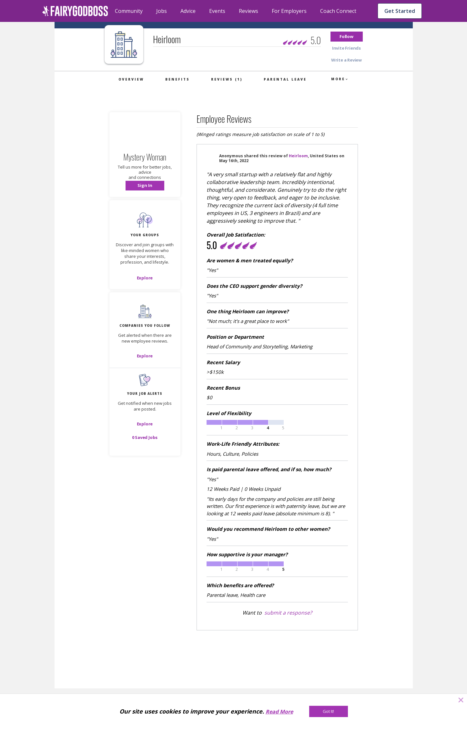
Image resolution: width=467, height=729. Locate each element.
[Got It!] (328, 711)
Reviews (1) (226, 79)
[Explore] (145, 278)
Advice (188, 11)
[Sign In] (145, 185)
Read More (279, 711)
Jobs (161, 11)
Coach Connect (338, 11)
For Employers (289, 11)
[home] (75, 11)
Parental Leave (285, 79)
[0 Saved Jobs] (145, 437)
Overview (131, 79)
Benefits (177, 79)
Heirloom (298, 156)
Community (129, 11)
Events (217, 11)
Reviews (248, 11)
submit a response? (288, 612)
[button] (346, 37)
